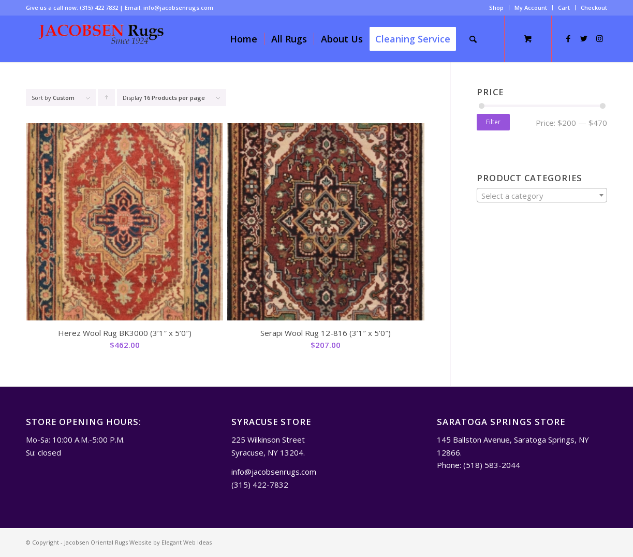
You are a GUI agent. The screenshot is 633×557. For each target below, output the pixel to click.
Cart (564, 7)
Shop (496, 7)
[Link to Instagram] (599, 38)
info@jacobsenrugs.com (178, 7)
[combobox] (542, 195)
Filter (493, 122)
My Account (530, 7)
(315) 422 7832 (99, 7)
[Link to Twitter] (584, 38)
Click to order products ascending (106, 100)
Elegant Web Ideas (186, 542)
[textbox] (542, 195)
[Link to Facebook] (568, 38)
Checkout (594, 7)
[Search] (473, 39)
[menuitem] (496, 7)
